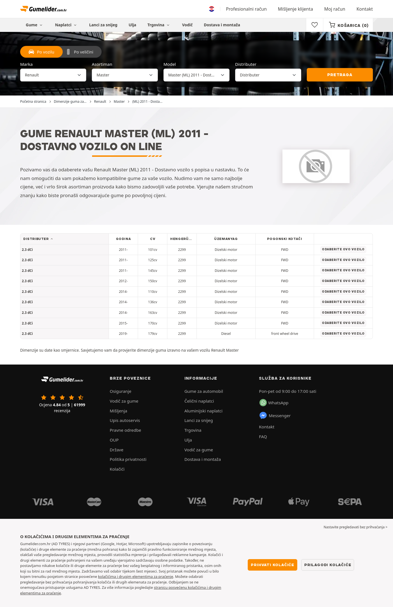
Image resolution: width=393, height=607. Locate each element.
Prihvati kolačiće (272, 564)
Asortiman (102, 64)
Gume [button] (35, 24)
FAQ (263, 436)
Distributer (245, 64)
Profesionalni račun (246, 9)
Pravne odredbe (125, 430)
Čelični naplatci (199, 401)
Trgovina (159, 24)
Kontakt (364, 9)
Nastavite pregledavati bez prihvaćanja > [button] (355, 527)
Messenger (275, 415)
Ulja (132, 24)
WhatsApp (273, 402)
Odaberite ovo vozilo (343, 249)
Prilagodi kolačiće (327, 564)
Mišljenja (118, 411)
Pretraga (339, 74)
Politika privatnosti (128, 459)
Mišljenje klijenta (295, 9)
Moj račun (334, 9)
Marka (26, 64)
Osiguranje (120, 391)
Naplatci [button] (66, 24)
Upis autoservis (125, 420)
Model (169, 64)
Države (116, 449)
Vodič (187, 24)
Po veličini (79, 52)
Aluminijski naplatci (203, 411)
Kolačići (117, 469)
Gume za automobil (203, 391)
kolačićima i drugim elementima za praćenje (135, 576)
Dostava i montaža (222, 24)
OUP (114, 440)
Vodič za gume (124, 401)
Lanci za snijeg (103, 24)
